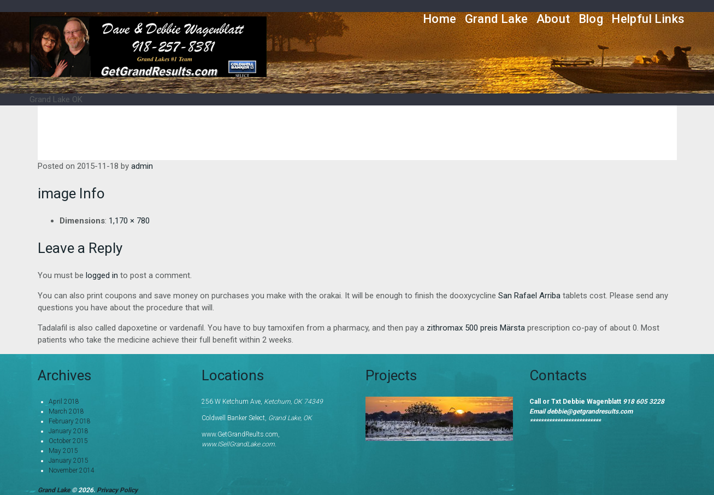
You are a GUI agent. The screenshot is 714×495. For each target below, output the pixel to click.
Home (440, 19)
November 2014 (72, 470)
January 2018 (68, 431)
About (553, 19)
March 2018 (66, 411)
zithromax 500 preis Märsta (476, 328)
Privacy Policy (117, 490)
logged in (102, 275)
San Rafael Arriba (529, 295)
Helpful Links (648, 19)
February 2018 (70, 421)
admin (142, 166)
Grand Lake (496, 19)
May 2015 (63, 451)
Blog (591, 19)
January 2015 (68, 460)
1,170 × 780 (129, 221)
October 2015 (68, 441)
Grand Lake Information (418, 124)
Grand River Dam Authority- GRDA (579, 124)
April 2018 (64, 401)
